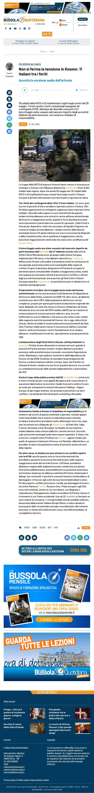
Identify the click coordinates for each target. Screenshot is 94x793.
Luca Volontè (9, 75)
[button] (47, 34)
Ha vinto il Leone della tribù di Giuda (14, 725)
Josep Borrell (70, 377)
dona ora (82, 19)
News (64, 20)
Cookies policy (23, 780)
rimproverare (44, 281)
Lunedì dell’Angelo (68, 40)
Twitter (42, 486)
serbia (34, 527)
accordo (44, 251)
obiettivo (62, 437)
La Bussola (77, 258)
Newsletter (82, 25)
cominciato (71, 187)
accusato (23, 345)
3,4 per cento (25, 243)
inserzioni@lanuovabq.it (14, 772)
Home (43, 52)
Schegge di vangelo (25, 40)
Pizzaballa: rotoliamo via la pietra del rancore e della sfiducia (59, 714)
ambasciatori (59, 424)
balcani (42, 527)
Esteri (52, 52)
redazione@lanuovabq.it (14, 766)
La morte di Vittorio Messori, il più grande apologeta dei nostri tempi (60, 728)
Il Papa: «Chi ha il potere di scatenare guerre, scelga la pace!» (14, 714)
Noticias (64, 25)
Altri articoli (47, 692)
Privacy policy (9, 780)
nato (49, 527)
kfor (55, 527)
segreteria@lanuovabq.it (14, 769)
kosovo (26, 527)
